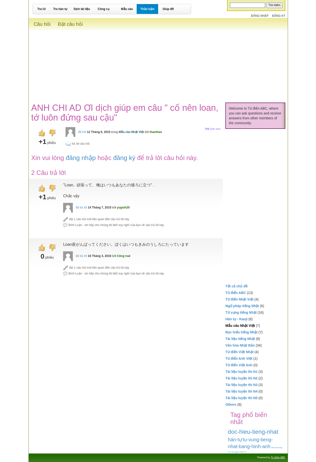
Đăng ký (278, 16)
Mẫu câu (127, 9)
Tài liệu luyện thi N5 (241, 398)
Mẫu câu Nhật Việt (131, 132)
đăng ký (124, 157)
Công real (123, 256)
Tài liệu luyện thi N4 (241, 391)
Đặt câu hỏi (70, 24)
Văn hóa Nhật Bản (240, 345)
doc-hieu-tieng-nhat (253, 431)
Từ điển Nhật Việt (239, 299)
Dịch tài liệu (82, 9)
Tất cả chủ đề (236, 286)
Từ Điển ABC (278, 457)
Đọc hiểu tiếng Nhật (241, 332)
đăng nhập (81, 157)
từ (245, 452)
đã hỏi (82, 132)
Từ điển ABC (235, 293)
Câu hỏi (42, 24)
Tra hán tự (60, 9)
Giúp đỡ (168, 9)
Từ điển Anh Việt (238, 358)
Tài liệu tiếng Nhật (240, 339)
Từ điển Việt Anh (238, 365)
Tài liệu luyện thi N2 (241, 378)
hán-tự (235, 439)
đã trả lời (81, 207)
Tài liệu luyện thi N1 (241, 372)
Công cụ (103, 9)
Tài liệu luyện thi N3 (241, 385)
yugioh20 (123, 207)
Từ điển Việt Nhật (239, 352)
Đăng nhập (259, 16)
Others (230, 404)
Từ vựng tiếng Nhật (241, 312)
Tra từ (41, 9)
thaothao (156, 132)
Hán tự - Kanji (236, 319)
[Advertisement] (158, 64)
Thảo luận (147, 9)
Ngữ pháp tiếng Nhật (242, 306)
